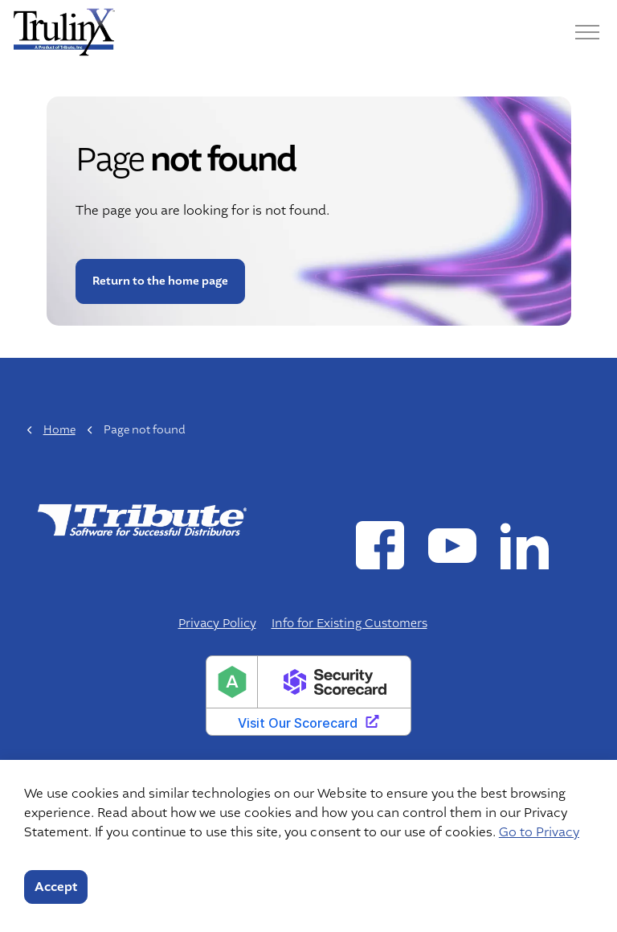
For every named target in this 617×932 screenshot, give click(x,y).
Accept (56, 887)
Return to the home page (159, 281)
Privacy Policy (217, 623)
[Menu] (587, 32)
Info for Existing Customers (349, 623)
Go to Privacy (539, 832)
